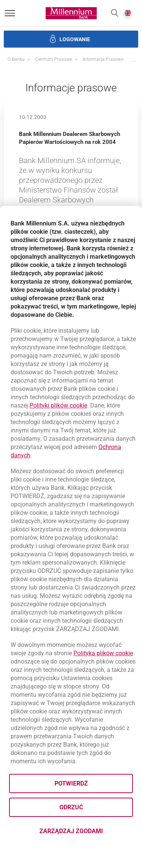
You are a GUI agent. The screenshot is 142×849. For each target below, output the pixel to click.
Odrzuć (71, 807)
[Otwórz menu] (10, 13)
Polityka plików (103, 653)
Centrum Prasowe (53, 59)
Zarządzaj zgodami (86, 833)
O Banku (16, 59)
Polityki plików (58, 405)
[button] (114, 13)
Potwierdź (71, 783)
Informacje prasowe (103, 59)
